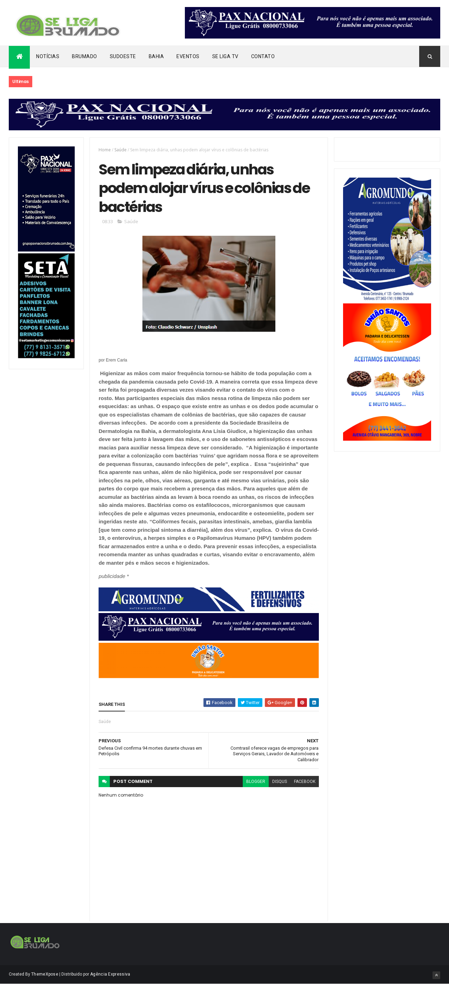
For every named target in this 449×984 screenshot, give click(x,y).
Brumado (84, 56)
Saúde (120, 150)
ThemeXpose (44, 974)
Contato (263, 56)
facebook (304, 781)
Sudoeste (123, 56)
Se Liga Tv (225, 56)
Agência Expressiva (110, 974)
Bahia (156, 56)
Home (105, 150)
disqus (279, 781)
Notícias (47, 56)
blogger (255, 781)
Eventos (188, 56)
